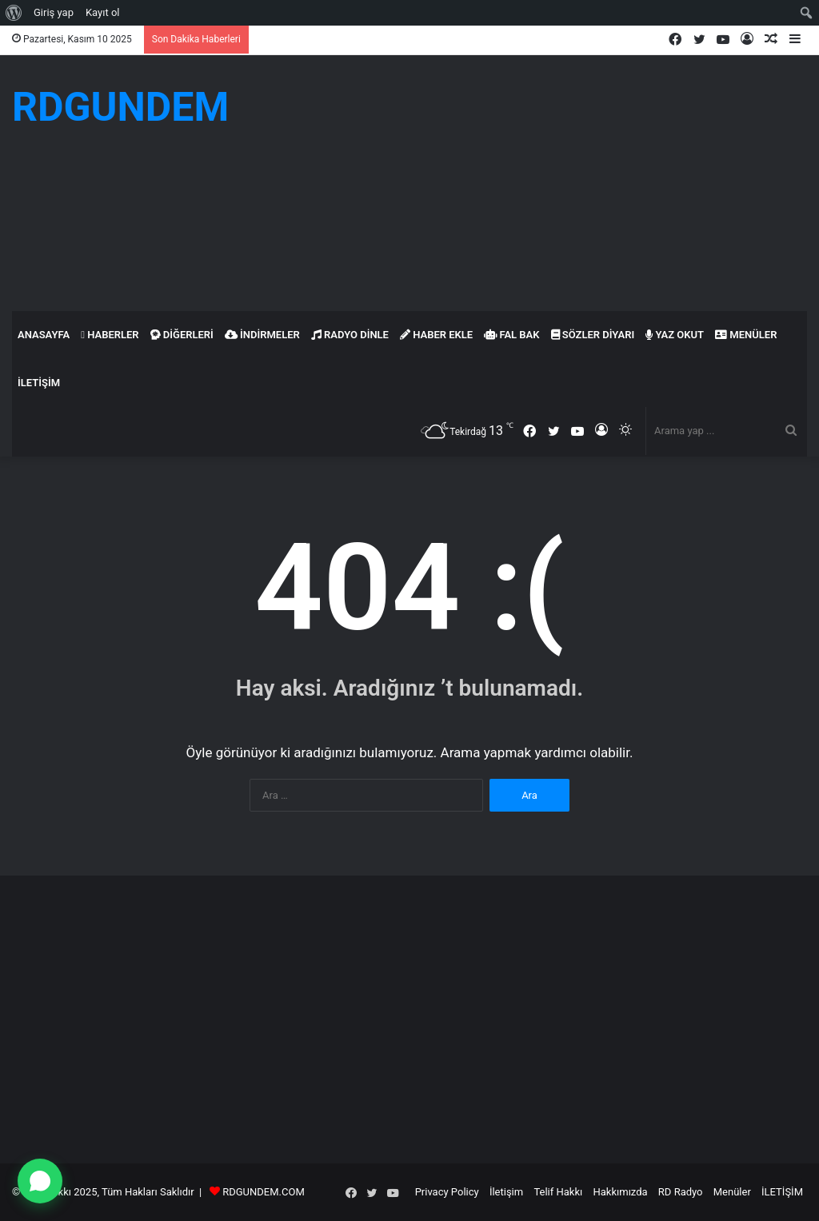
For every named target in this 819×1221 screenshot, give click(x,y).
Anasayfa (44, 335)
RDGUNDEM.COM (263, 1192)
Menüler (746, 335)
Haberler (109, 335)
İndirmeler (262, 335)
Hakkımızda (620, 1192)
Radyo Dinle (350, 335)
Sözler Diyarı (593, 335)
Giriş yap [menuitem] (54, 12)
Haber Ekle (436, 335)
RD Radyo (680, 1192)
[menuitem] (14, 13)
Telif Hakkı (557, 1192)
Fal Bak (511, 335)
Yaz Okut (674, 335)
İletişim (506, 1192)
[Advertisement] (546, 183)
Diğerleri (182, 335)
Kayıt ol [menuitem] (103, 12)
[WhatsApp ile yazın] (40, 1181)
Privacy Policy (447, 1192)
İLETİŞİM (39, 383)
